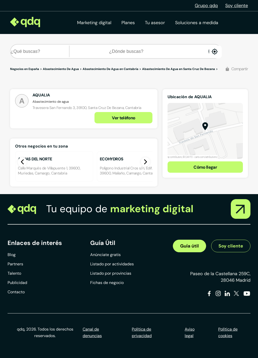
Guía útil (189, 246)
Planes (128, 23)
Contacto (16, 292)
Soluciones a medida (196, 23)
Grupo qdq (206, 6)
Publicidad (17, 282)
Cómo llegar (205, 167)
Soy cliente (236, 6)
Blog (12, 254)
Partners (15, 264)
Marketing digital (94, 23)
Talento (14, 273)
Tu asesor (155, 23)
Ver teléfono (123, 118)
